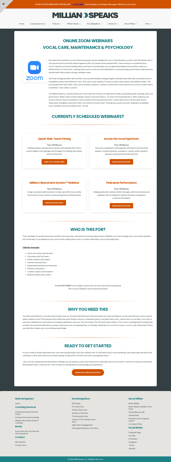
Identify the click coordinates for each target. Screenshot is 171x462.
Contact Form (20, 445)
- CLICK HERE (78, 4)
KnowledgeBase (93, 24)
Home (21, 24)
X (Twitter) (132, 439)
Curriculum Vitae (135, 424)
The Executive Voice (80, 416)
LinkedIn (131, 448)
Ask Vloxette (20, 442)
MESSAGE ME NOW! (121, 162)
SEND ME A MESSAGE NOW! (87, 372)
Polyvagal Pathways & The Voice (85, 428)
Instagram (132, 442)
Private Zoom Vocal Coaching (27, 417)
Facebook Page (134, 432)
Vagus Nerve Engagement (82, 425)
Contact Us (112, 24)
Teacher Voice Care (79, 410)
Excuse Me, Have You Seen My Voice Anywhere (27, 432)
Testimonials (133, 415)
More (147, 24)
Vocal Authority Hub (136, 412)
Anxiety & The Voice (80, 413)
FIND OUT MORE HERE (54, 162)
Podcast (55, 24)
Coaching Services (37, 24)
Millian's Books (73, 24)
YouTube (131, 436)
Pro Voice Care (78, 407)
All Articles (76, 403)
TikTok (131, 445)
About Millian (129, 24)
